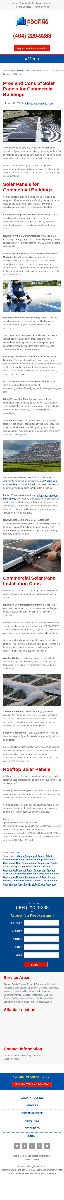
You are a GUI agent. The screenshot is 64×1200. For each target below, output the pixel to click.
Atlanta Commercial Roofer (31, 856)
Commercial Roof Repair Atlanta (19, 863)
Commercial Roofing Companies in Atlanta (37, 873)
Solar (39, 880)
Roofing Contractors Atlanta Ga (19, 880)
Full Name (17, 923)
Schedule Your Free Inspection (32, 1084)
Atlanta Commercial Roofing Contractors (32, 21)
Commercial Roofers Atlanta (35, 866)
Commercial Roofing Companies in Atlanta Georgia (29, 877)
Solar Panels (24, 884)
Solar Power (38, 884)
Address (18, 939)
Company (17, 931)
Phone (19, 947)
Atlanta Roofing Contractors (40, 859)
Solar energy (50, 880)
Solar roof (51, 884)
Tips (18, 852)
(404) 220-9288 (32, 36)
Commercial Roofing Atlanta (17, 870)
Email (19, 955)
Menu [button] (33, 58)
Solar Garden (10, 884)
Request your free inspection (32, 48)
